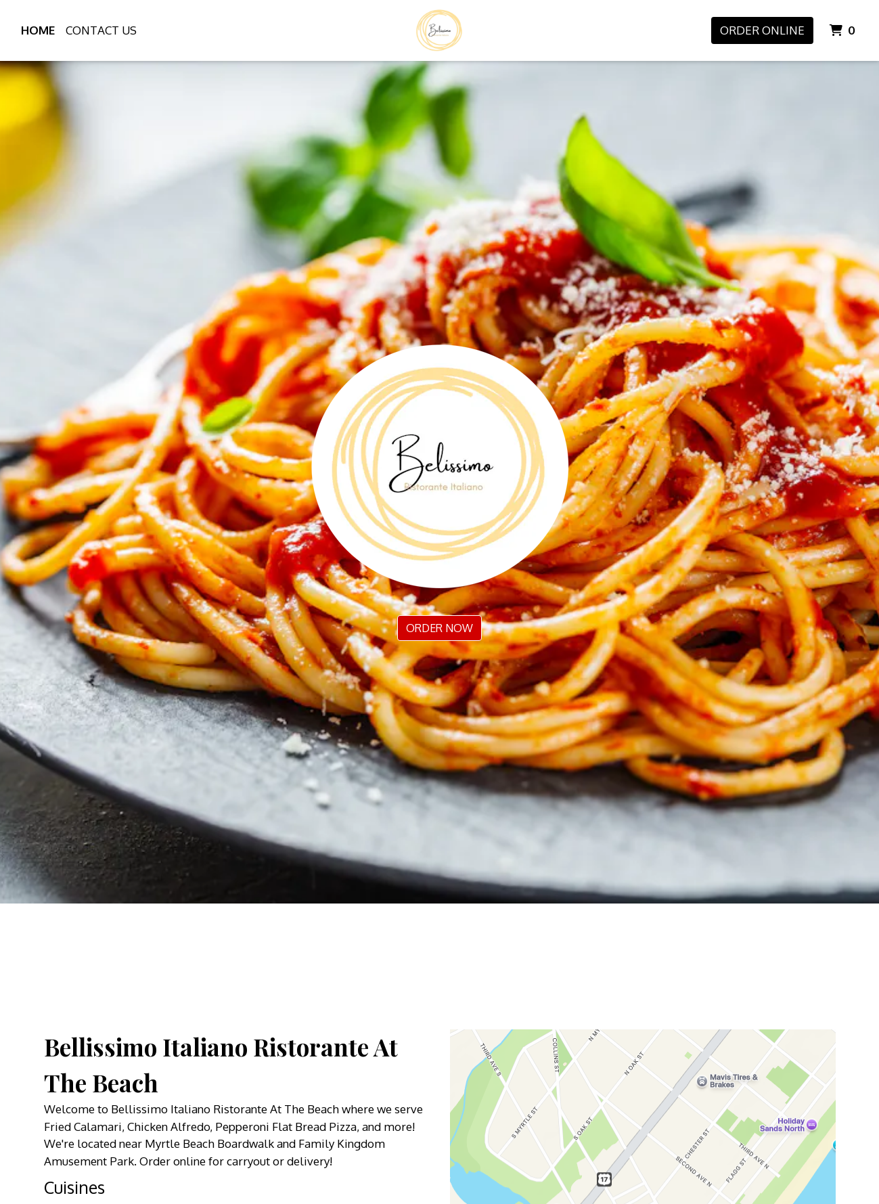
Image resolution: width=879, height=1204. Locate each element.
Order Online (762, 30)
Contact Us (101, 30)
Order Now (439, 628)
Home (38, 30)
